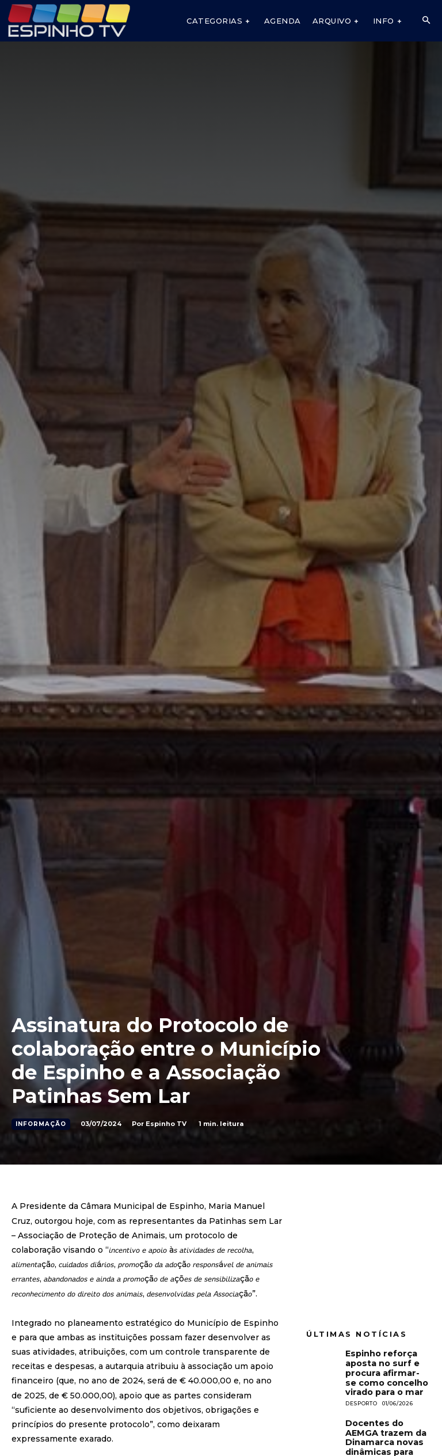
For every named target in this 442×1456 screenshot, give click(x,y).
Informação (41, 1124)
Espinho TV (166, 1124)
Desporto (361, 1398)
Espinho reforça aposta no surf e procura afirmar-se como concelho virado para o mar (384, 1370)
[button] (426, 20)
